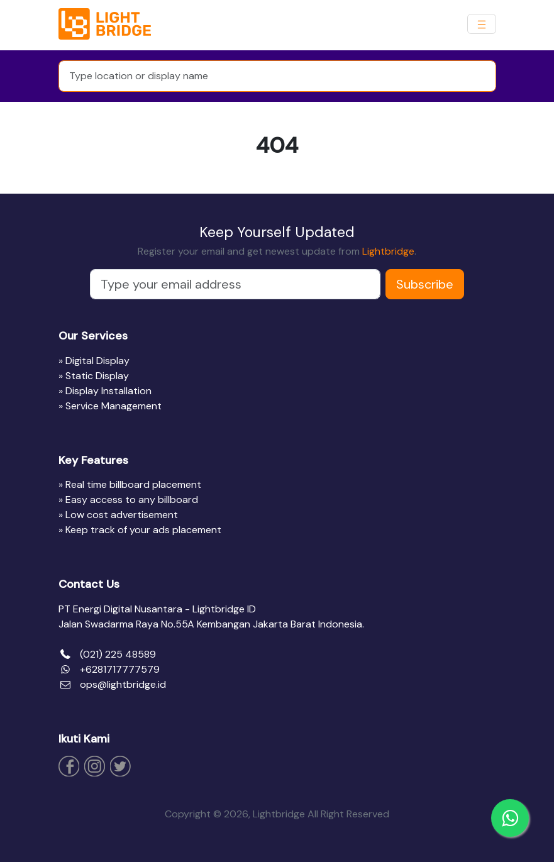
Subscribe (424, 284)
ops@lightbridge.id (123, 684)
